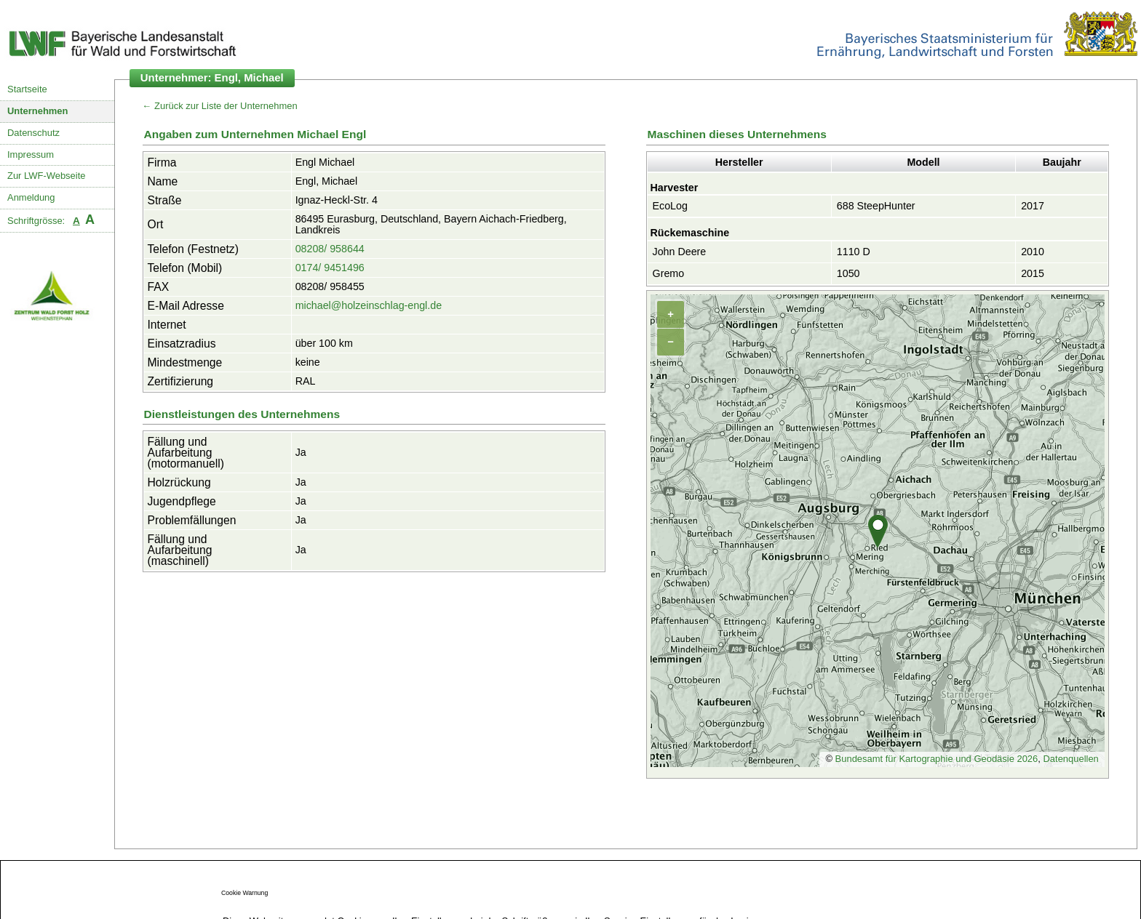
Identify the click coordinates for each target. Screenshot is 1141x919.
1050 (848, 273)
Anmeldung (31, 197)
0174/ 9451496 (330, 267)
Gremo (669, 273)
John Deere (680, 251)
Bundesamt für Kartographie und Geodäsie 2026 (936, 758)
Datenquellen (1070, 758)
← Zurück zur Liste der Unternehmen (220, 105)
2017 (1032, 206)
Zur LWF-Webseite (46, 175)
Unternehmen (37, 110)
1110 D (853, 251)
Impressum (30, 154)
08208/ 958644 (330, 248)
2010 (1032, 251)
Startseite (27, 89)
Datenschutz (33, 132)
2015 (1032, 273)
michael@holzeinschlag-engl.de (368, 305)
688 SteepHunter (876, 206)
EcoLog (670, 206)
